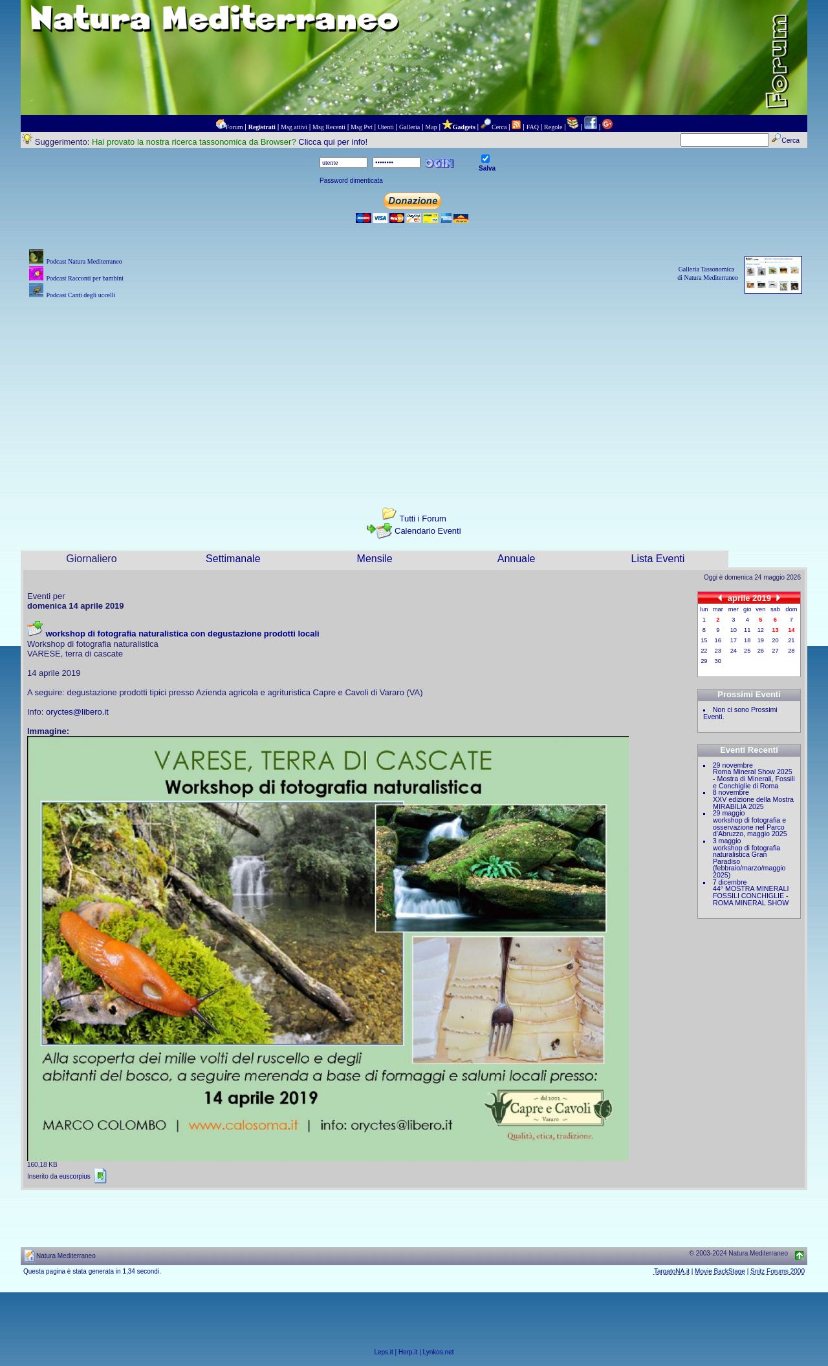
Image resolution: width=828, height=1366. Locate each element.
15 (704, 640)
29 (704, 661)
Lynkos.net (438, 1352)
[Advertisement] (414, 392)
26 (760, 650)
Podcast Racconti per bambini (85, 278)
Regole (553, 127)
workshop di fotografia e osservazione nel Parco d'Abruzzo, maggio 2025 (750, 826)
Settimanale (233, 558)
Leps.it (383, 1352)
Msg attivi (294, 127)
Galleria (409, 127)
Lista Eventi (658, 558)
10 (733, 630)
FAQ (533, 127)
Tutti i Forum (422, 518)
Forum (234, 127)
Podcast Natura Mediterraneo (84, 261)
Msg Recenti (328, 127)
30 (718, 661)
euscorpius (74, 1176)
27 (775, 650)
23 (718, 650)
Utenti (386, 127)
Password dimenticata (351, 180)
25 (747, 650)
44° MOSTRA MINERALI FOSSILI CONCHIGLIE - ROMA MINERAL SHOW (751, 895)
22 (704, 650)
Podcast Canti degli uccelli (80, 295)
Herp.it (407, 1352)
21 (791, 640)
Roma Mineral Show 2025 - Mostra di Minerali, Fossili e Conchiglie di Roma (754, 778)
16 (718, 640)
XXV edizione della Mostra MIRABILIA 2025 (753, 802)
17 (733, 640)
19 (760, 640)
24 (733, 650)
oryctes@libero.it (77, 712)
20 (775, 640)
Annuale (516, 558)
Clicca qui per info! (332, 142)
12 (760, 630)
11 (747, 630)
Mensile (375, 558)
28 (791, 650)
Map (431, 127)
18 (747, 640)
